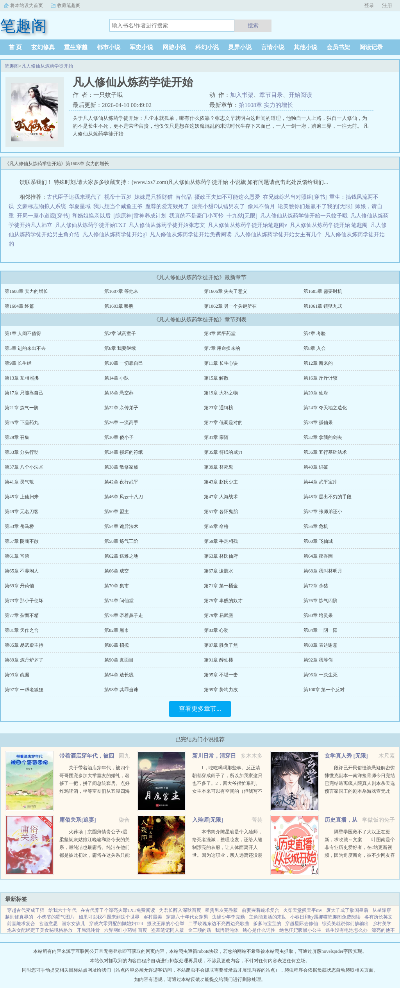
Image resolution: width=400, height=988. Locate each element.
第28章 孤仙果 (318, 422)
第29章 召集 (17, 437)
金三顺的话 (199, 930)
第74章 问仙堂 (119, 600)
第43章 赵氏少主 (221, 482)
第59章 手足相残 (221, 541)
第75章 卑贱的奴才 (223, 600)
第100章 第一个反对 (324, 689)
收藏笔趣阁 (68, 5)
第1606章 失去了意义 (225, 291)
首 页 (15, 47)
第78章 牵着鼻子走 (123, 615)
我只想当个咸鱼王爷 (118, 206)
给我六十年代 (62, 910)
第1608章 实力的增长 (266, 105)
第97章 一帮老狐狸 (24, 689)
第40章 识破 (316, 467)
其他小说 (305, 47)
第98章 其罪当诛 (121, 689)
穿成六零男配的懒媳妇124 (116, 923)
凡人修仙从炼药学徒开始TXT (92, 225)
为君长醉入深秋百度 (180, 910)
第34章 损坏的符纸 (123, 452)
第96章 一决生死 (321, 675)
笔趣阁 (12, 66)
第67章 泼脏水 (218, 571)
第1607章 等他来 (121, 291)
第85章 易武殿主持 (24, 645)
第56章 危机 (316, 526)
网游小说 (174, 47)
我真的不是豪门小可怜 (196, 216)
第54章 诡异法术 (121, 526)
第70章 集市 (116, 586)
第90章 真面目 (119, 660)
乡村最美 (152, 917)
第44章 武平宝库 (321, 482)
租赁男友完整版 (221, 910)
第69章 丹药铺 (19, 586)
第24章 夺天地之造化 (325, 407)
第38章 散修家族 (121, 467)
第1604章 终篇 (19, 306)
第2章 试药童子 (120, 333)
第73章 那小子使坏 (24, 600)
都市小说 (108, 47)
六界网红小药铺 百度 (125, 930)
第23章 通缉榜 (218, 407)
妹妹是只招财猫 (153, 197)
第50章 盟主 (116, 511)
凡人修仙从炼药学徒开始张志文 (168, 225)
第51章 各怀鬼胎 (221, 511)
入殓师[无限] (207, 820)
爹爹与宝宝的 (267, 923)
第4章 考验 (315, 333)
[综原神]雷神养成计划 (139, 216)
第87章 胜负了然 (221, 645)
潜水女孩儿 (73, 923)
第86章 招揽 (116, 645)
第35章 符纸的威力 (223, 452)
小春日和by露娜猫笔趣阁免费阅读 (325, 917)
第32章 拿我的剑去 (323, 437)
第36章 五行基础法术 (325, 452)
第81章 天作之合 (22, 630)
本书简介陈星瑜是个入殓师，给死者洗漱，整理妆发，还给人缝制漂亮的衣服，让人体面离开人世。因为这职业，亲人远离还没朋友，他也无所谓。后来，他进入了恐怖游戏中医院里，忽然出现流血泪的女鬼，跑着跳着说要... (227, 855)
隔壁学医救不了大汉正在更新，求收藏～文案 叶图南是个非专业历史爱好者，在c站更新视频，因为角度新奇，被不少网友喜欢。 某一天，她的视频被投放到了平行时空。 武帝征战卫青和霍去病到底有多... (360, 855)
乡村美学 (382, 923)
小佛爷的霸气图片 (56, 917)
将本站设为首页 (26, 5)
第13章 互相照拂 (22, 378)
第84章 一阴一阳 (321, 630)
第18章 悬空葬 (119, 393)
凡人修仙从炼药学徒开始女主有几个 (279, 234)
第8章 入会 (315, 348)
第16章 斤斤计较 (321, 378)
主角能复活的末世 (267, 917)
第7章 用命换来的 (222, 348)
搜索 (253, 25)
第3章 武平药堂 (220, 333)
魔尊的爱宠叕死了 (167, 206)
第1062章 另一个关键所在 (230, 306)
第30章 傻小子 (119, 437)
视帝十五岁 (118, 197)
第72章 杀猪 (316, 586)
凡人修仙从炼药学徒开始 (47, 66)
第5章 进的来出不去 (25, 348)
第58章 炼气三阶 (121, 541)
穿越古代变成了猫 (26, 910)
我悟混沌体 (227, 930)
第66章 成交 (116, 571)
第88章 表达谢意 (321, 645)
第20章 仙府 (316, 393)
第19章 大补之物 (221, 393)
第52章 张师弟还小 (323, 511)
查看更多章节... (200, 708)
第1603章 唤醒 (119, 306)
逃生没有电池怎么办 (346, 930)
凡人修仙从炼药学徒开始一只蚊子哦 (305, 216)
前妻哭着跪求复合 (260, 910)
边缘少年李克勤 (228, 917)
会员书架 (338, 47)
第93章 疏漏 (17, 675)
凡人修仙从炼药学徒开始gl (116, 234)
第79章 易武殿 (218, 615)
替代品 (183, 197)
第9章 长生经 (18, 363)
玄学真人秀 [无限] (346, 756)
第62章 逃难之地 (121, 556)
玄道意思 (48, 923)
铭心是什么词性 (259, 930)
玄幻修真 (43, 47)
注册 (387, 5)
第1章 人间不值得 (23, 333)
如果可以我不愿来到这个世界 (109, 917)
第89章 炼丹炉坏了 (24, 660)
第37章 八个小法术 (24, 467)
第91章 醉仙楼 (218, 660)
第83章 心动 (216, 630)
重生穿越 (76, 47)
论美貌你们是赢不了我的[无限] (315, 206)
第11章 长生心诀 (221, 363)
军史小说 (141, 47)
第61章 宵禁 (17, 556)
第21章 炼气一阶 (22, 407)
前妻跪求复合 (21, 923)
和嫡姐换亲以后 (91, 216)
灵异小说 (240, 47)
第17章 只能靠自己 (24, 393)
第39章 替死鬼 (218, 467)
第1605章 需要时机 (323, 291)
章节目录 (271, 95)
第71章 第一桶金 (221, 586)
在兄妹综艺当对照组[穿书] (295, 197)
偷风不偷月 (261, 206)
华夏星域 (80, 206)
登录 (369, 5)
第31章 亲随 (216, 437)
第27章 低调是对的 (223, 422)
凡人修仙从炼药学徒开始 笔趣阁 (330, 225)
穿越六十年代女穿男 (187, 917)
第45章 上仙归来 (22, 496)
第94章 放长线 (119, 675)
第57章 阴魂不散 (22, 541)
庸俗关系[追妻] (77, 820)
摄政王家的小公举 (165, 923)
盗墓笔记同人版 (167, 930)
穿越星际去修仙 (301, 923)
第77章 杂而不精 (22, 615)
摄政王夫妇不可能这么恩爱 (227, 197)
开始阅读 (300, 95)
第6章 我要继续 (120, 348)
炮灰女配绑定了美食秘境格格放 (40, 930)
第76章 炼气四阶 (321, 600)
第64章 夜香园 (318, 556)
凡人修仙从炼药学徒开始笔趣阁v (249, 225)
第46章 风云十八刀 (123, 496)
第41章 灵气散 (19, 482)
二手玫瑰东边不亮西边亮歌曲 (218, 923)
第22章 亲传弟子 (121, 407)
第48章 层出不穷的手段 (328, 496)
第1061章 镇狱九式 (323, 306)
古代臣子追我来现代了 (74, 197)
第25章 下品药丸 (22, 422)
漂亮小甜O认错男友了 (218, 206)
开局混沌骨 (88, 930)
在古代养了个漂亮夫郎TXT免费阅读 (117, 910)
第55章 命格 (216, 526)
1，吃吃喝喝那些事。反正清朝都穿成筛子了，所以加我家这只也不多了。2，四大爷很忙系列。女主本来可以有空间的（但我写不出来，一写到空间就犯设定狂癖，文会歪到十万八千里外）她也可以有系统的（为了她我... (227, 791)
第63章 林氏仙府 (221, 556)
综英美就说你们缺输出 (345, 923)
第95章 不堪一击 (221, 675)
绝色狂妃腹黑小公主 (300, 930)
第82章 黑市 (116, 630)
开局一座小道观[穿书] (43, 216)
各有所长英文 (378, 917)
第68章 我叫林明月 (323, 571)
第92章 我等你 (318, 660)
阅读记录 (371, 47)
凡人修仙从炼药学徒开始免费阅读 (192, 234)
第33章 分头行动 (22, 452)
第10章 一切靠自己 (123, 363)
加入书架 (242, 95)
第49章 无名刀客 (22, 511)
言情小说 (272, 47)
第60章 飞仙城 (318, 541)
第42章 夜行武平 (121, 482)
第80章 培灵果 (318, 615)
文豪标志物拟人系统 (41, 206)
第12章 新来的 (318, 363)
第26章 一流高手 (121, 422)
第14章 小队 (116, 378)
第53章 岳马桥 (19, 526)
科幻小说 (207, 47)
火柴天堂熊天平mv (302, 910)
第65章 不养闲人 (22, 571)
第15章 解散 (216, 378)
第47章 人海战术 (221, 496)
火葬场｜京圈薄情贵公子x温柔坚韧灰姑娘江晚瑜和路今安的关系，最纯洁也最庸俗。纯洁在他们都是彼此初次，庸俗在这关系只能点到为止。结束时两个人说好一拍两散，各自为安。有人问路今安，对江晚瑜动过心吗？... (94, 855)
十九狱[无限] (242, 216)
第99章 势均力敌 (221, 689)
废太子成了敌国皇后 (347, 910)
